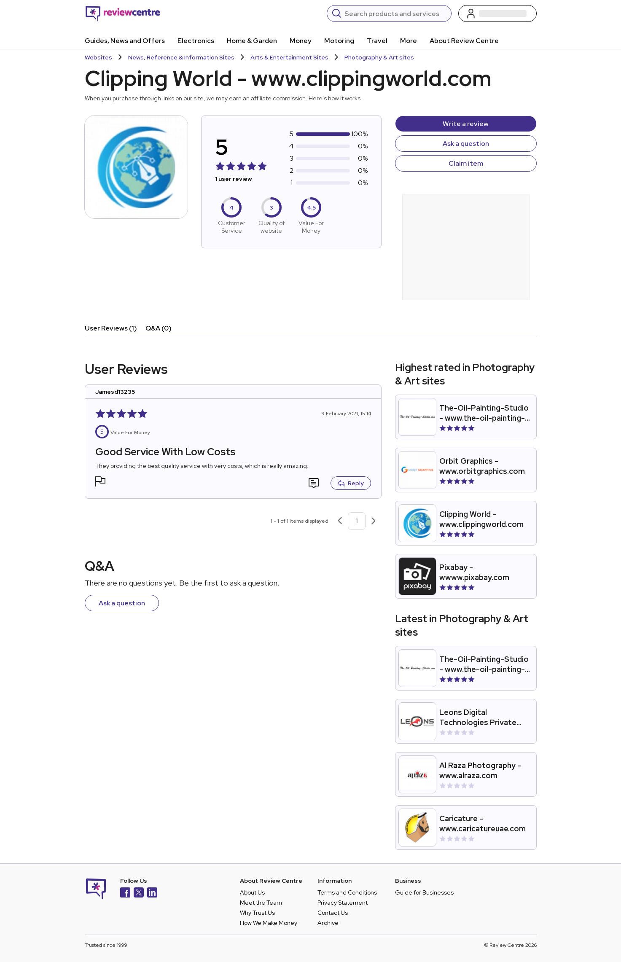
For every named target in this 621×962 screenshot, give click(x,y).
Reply (351, 483)
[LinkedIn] (152, 893)
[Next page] (374, 521)
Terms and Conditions (347, 892)
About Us (252, 892)
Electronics (195, 40)
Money (301, 40)
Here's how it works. (335, 98)
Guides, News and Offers (125, 40)
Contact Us (332, 912)
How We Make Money (268, 923)
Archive (328, 923)
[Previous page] (340, 521)
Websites (98, 57)
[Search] (395, 13)
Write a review (466, 123)
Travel (377, 40)
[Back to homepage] (123, 13)
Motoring (339, 40)
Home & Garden (252, 40)
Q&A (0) (158, 328)
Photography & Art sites (379, 57)
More (408, 40)
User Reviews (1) (111, 328)
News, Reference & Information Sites (181, 57)
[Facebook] (125, 893)
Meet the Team (261, 902)
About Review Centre (464, 40)
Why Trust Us (257, 912)
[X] (139, 893)
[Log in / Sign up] (497, 13)
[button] (100, 482)
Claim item (466, 163)
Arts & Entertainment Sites (289, 57)
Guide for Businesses (424, 892)
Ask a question (466, 143)
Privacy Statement (342, 902)
